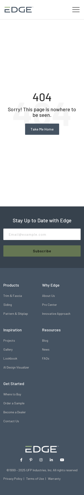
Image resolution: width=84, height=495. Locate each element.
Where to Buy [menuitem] (12, 394)
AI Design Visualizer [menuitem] (16, 367)
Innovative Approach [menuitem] (56, 313)
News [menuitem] (46, 349)
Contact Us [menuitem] (11, 421)
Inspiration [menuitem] (12, 329)
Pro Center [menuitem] (49, 304)
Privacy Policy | (14, 478)
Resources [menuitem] (51, 329)
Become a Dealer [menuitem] (14, 412)
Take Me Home (42, 129)
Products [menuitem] (11, 285)
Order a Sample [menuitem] (13, 403)
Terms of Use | (37, 478)
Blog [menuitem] (45, 340)
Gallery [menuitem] (8, 349)
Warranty (54, 478)
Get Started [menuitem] (13, 383)
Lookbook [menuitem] (10, 358)
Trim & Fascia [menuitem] (12, 296)
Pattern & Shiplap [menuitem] (15, 313)
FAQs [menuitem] (45, 358)
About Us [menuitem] (48, 296)
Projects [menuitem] (9, 340)
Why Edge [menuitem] (51, 285)
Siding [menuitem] (7, 304)
